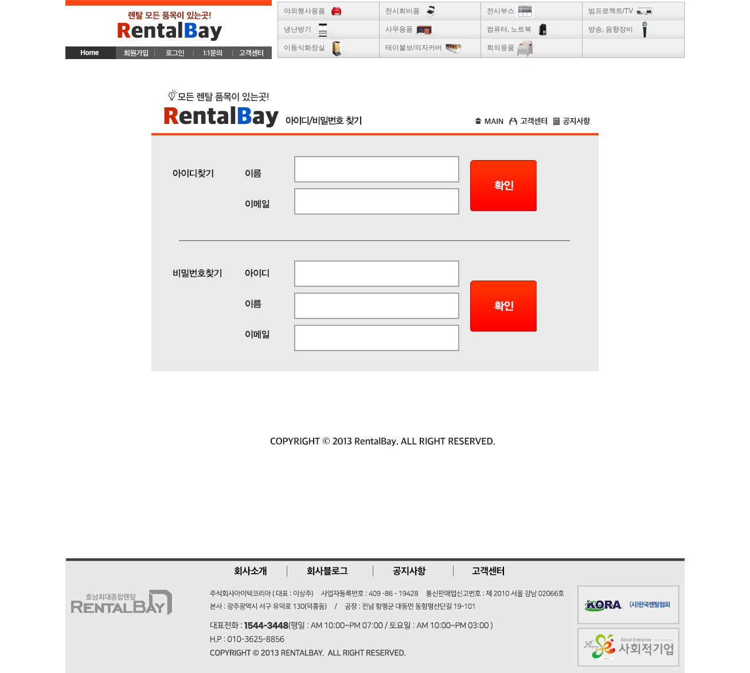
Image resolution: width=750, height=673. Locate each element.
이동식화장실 (314, 48)
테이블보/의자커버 (424, 48)
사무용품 (409, 29)
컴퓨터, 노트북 (519, 29)
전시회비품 (412, 11)
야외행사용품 (314, 11)
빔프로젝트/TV (621, 11)
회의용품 (510, 48)
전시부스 (510, 11)
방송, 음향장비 (621, 29)
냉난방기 (307, 29)
